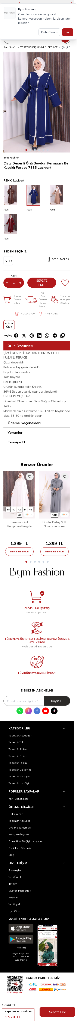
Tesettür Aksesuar (20, 735)
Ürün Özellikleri (20, 346)
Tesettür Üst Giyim (20, 783)
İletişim (13, 883)
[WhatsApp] (19, 710)
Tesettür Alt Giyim (19, 776)
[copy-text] (62, 335)
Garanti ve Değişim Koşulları (26, 841)
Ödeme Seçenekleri (24, 423)
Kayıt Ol (57, 701)
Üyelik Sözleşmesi (20, 827)
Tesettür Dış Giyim (20, 769)
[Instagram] (28, 710)
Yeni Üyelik (15, 904)
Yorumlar (15, 432)
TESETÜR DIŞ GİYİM (32, 47)
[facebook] (16, 335)
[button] (26, 150)
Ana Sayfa (9, 47)
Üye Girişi (14, 911)
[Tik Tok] (54, 710)
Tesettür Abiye (18, 749)
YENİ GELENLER (18, 798)
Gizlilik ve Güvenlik (20, 848)
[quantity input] (14, 283)
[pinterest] (32, 335)
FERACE (53, 47)
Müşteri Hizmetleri (20, 890)
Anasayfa (15, 870)
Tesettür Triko (17, 742)
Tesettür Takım (18, 762)
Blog (11, 854)
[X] (24, 335)
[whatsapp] (47, 335)
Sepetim (14, 897)
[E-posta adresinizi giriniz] (37, 701)
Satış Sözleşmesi (19, 834)
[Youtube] (45, 710)
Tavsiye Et (16, 442)
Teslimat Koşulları (20, 820)
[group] (36, 102)
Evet (68, 32)
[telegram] (55, 335)
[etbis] (14, 984)
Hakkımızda (16, 814)
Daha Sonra (49, 32)
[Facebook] (37, 710)
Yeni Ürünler (16, 877)
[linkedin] (39, 335)
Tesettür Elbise (18, 756)
